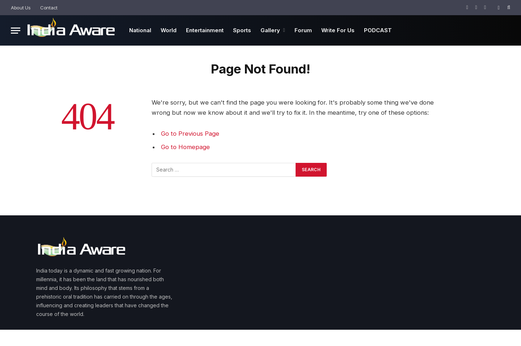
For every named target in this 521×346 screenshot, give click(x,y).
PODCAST (378, 30)
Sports (242, 30)
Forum (303, 30)
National (140, 30)
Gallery (270, 30)
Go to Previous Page (190, 133)
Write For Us (338, 30)
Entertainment (205, 30)
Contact (49, 7)
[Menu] (15, 30)
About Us (21, 7)
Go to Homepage (185, 147)
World (169, 30)
